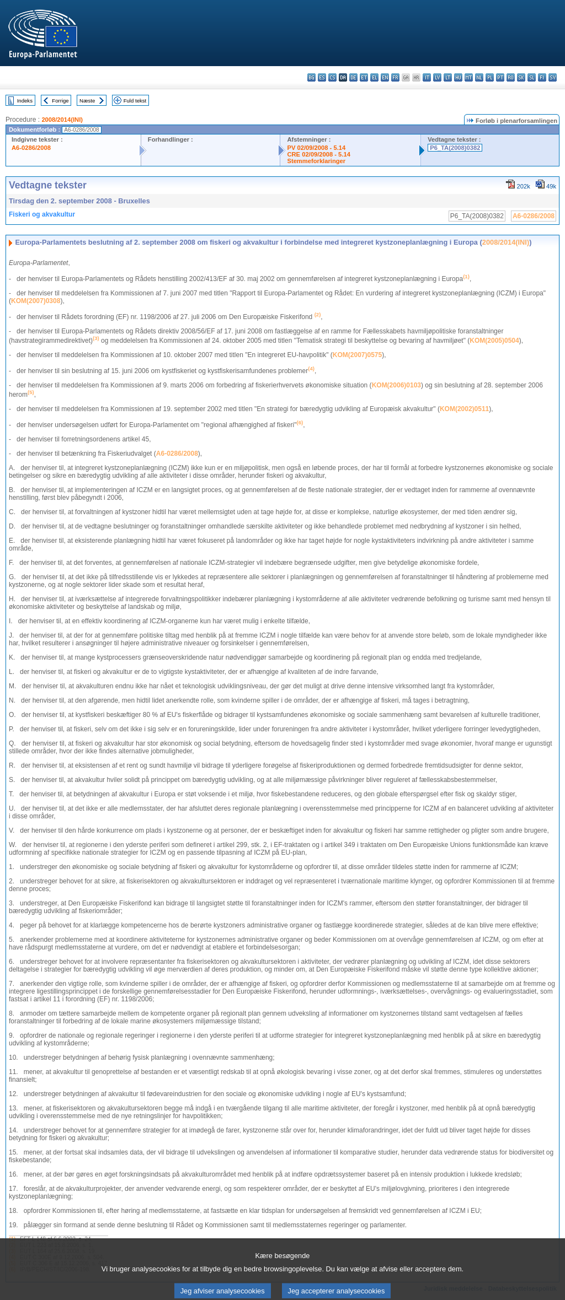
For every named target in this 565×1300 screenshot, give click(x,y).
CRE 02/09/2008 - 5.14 (318, 154)
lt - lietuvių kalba (448, 77)
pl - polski (490, 77)
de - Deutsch (353, 77)
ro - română (511, 77)
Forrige (60, 101)
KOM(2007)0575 (357, 355)
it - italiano (427, 77)
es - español (322, 77)
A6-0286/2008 (31, 147)
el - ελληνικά (374, 77)
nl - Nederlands (479, 77)
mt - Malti (469, 77)
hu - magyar (458, 77)
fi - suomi (542, 77)
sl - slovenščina (531, 77)
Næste (87, 101)
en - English (385, 77)
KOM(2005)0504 (494, 340)
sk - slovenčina (521, 77)
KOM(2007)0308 (35, 301)
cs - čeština (332, 77)
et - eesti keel (364, 77)
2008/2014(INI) (62, 119)
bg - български (311, 77)
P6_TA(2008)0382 (455, 147)
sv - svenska (552, 77)
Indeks (25, 101)
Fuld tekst (135, 101)
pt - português (500, 77)
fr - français (395, 77)
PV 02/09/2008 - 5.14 (316, 147)
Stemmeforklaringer (316, 161)
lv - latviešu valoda (437, 77)
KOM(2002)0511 (464, 409)
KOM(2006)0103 (396, 385)
